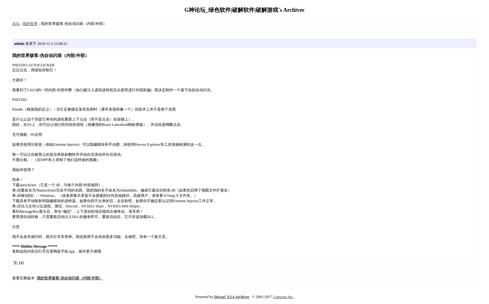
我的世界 (30, 23)
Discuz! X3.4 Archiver (231, 297)
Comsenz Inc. (283, 297)
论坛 (16, 23)
